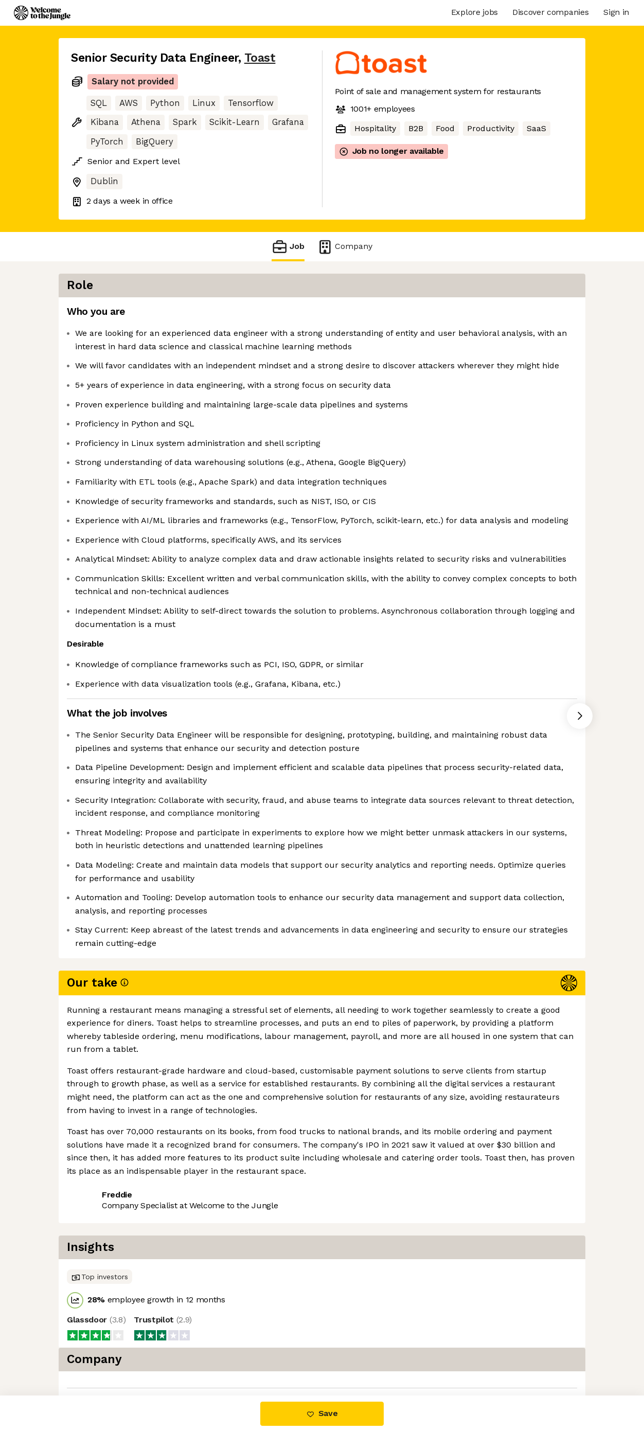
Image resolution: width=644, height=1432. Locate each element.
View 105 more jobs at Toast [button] (199, 1352)
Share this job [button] (99, 1352)
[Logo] (42, 13)
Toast (260, 58)
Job (288, 246)
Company (344, 246)
